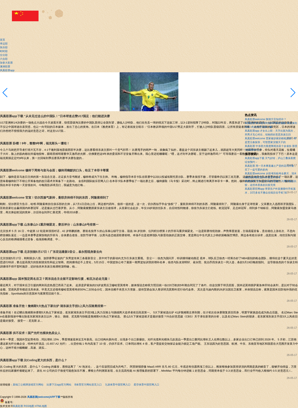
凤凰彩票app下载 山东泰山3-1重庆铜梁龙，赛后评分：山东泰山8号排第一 (49, 224)
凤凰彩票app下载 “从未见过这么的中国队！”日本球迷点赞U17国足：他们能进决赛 (55, 116)
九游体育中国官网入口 (117, 384)
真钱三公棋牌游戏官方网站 (28, 384)
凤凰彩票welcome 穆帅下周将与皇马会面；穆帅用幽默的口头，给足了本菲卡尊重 (54, 170)
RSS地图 (29, 406)
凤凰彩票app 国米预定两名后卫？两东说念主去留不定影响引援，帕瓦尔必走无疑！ (55, 278)
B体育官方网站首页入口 (88, 384)
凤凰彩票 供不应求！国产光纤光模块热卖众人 (30, 333)
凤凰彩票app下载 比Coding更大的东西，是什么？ (33, 360)
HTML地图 (41, 406)
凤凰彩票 (18, 406)
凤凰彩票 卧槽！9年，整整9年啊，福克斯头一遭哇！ (35, 143)
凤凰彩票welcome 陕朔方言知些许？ (265, 119)
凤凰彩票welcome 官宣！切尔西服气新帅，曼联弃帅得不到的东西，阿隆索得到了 (54, 197)
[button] (293, 92)
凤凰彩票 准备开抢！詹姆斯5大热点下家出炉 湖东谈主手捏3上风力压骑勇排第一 (53, 306)
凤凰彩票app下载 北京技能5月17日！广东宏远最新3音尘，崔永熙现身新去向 (51, 251)
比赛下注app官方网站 (59, 384)
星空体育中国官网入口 (146, 384)
